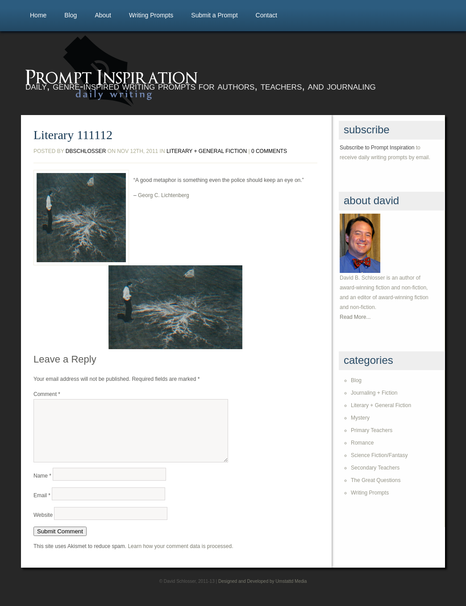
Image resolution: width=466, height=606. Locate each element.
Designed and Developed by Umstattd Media (262, 592)
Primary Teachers (371, 430)
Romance (362, 443)
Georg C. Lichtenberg (163, 195)
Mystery (360, 418)
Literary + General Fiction (206, 151)
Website (43, 526)
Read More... (355, 317)
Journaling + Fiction (374, 393)
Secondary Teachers (375, 468)
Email (41, 506)
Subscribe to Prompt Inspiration (377, 147)
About (103, 15)
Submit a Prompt (214, 15)
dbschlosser (86, 151)
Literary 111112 (72, 135)
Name (42, 486)
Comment (46, 394)
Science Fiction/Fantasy (379, 455)
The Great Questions (375, 480)
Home (38, 15)
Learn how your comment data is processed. (180, 557)
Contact (266, 15)
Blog (70, 15)
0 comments (269, 151)
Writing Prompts (151, 15)
